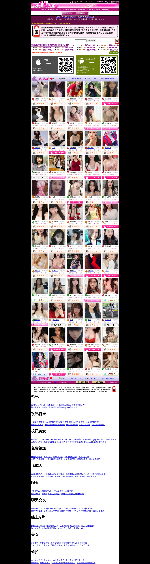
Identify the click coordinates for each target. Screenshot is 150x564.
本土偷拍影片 (36, 560)
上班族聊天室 (57, 491)
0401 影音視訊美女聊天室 (60, 439)
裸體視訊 (52, 407)
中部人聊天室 (54, 494)
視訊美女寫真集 (50, 442)
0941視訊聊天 (72, 425)
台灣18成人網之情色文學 (54, 474)
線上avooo (58, 528)
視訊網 (42, 405)
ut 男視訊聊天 (84, 425)
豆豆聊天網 (35, 494)
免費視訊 (45, 99)
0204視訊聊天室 (98, 425)
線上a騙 (80, 528)
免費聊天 (45, 295)
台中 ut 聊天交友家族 (81, 511)
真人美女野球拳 (82, 545)
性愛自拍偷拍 (57, 563)
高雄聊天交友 (36, 509)
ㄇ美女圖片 (66, 543)
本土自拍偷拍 (58, 560)
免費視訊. (48, 457)
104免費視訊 (58, 457)
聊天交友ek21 (87, 509)
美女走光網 (35, 545)
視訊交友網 (35, 407)
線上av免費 (35, 528)
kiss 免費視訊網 (71, 457)
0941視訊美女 (36, 442)
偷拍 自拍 (69, 560)
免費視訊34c (84, 457)
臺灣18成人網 (71, 474)
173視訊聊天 (61, 405)
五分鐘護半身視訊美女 (67, 442)
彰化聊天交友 (36, 511)
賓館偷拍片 (79, 560)
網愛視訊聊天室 (65, 422)
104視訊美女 (111, 439)
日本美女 (45, 545)
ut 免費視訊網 (69, 459)
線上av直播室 (47, 528)
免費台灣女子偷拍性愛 (86, 563)
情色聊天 (80, 494)
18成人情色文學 (37, 476)
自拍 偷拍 (48, 560)
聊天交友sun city (61, 509)
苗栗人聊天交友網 (51, 511)
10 (97, 78)
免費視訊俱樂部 (37, 459)
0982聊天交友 (65, 511)
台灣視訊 (35, 405)
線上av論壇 (75, 526)
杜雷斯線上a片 (52, 526)
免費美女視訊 (71, 407)
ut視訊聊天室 (78, 422)
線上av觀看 (64, 526)
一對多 (63, 320)
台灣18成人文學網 (52, 476)
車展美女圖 (55, 543)
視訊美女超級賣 (99, 442)
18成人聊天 (91, 476)
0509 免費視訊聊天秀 (76, 405)
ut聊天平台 (35, 491)
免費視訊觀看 (82, 459)
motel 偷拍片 (45, 563)
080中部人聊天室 (68, 494)
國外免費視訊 (94, 459)
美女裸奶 (54, 382)
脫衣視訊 (50, 405)
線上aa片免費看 (87, 526)
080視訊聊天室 (51, 422)
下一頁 (101, 78)
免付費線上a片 (70, 528)
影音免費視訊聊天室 (53, 459)
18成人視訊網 (83, 474)
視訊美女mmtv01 (85, 442)
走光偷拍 (35, 563)
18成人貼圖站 (67, 476)
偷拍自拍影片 (69, 563)
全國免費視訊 (36, 457)
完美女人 (35, 543)
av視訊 (44, 407)
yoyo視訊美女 (99, 439)
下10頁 (107, 78)
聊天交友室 (48, 509)
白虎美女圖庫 (69, 545)
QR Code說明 (114, 52)
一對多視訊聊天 (37, 422)
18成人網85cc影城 (98, 474)
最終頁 (112, 78)
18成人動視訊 (80, 476)
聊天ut (44, 494)
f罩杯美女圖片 (56, 545)
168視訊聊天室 (37, 425)
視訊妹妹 (61, 407)
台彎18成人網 (36, 474)
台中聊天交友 (74, 509)
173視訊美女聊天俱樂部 (82, 439)
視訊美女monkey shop (40, 439)
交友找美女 (44, 543)
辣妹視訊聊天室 (92, 422)
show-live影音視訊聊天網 (55, 425)
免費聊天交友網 (97, 511)
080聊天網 (69, 491)
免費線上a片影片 (38, 526)
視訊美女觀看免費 (79, 543)
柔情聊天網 (46, 491)
